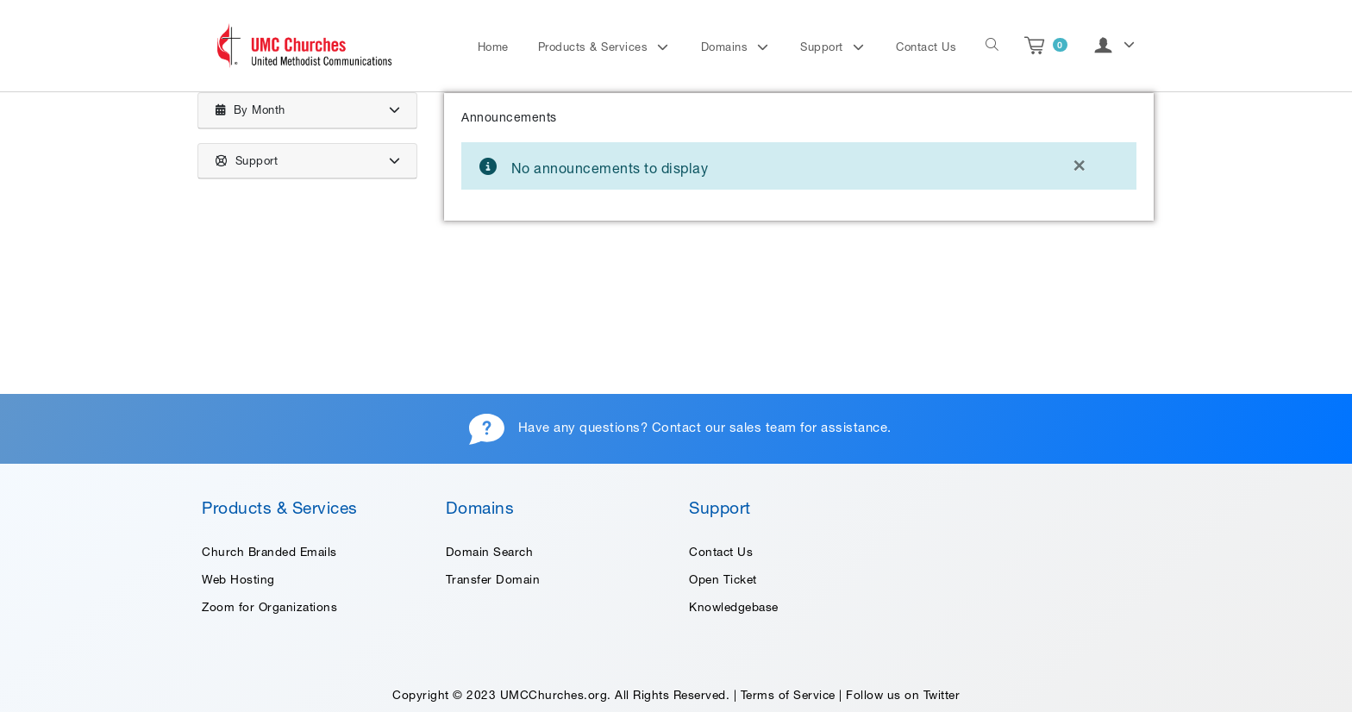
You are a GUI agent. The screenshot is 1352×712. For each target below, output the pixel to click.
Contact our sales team (724, 427)
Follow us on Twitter (903, 695)
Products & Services (595, 47)
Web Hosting (238, 579)
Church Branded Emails (269, 552)
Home (493, 47)
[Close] (1079, 163)
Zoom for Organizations (269, 607)
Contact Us (926, 47)
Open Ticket (723, 579)
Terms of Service (788, 695)
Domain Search (490, 552)
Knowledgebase (734, 607)
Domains (726, 47)
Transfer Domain (493, 579)
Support (823, 47)
